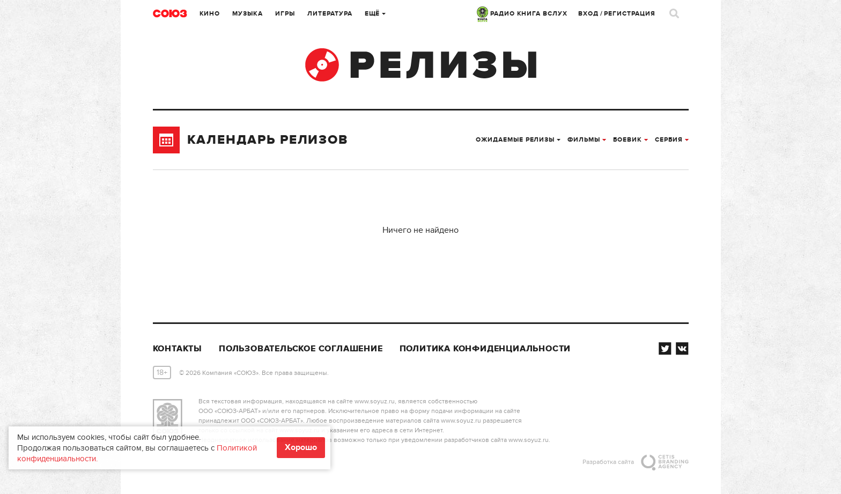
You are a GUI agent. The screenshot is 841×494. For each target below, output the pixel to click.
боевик (630, 140)
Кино (210, 14)
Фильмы (586, 140)
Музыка (247, 14)
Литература (329, 14)
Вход (588, 14)
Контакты (177, 348)
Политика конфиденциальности (485, 348)
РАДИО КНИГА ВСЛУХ (522, 14)
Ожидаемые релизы (518, 140)
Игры (285, 14)
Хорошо (301, 447)
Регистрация (629, 14)
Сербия (672, 140)
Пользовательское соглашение (301, 348)
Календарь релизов (251, 140)
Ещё (375, 14)
